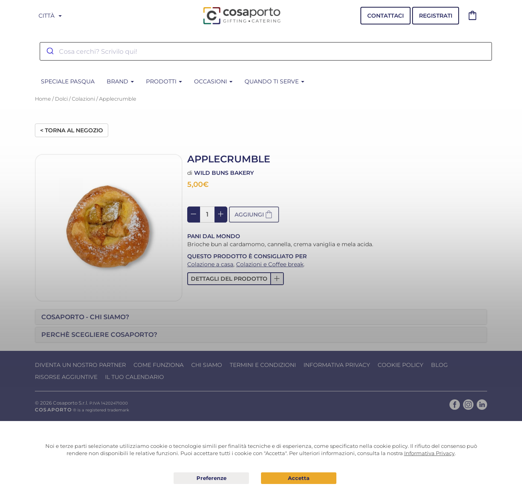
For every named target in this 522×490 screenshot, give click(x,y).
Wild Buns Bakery (224, 172)
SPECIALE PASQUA (68, 81)
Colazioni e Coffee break (269, 264)
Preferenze (211, 478)
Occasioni (213, 81)
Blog (439, 365)
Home (43, 99)
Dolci (61, 99)
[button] (235, 278)
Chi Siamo (206, 365)
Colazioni (83, 99)
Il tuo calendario (134, 377)
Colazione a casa (210, 264)
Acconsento (298, 478)
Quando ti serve (274, 81)
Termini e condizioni (263, 365)
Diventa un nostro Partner (80, 365)
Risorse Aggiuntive (66, 377)
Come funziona (159, 365)
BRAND (120, 81)
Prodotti (164, 81)
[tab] (261, 317)
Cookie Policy (400, 365)
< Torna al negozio (71, 130)
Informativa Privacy (336, 365)
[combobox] (266, 51)
